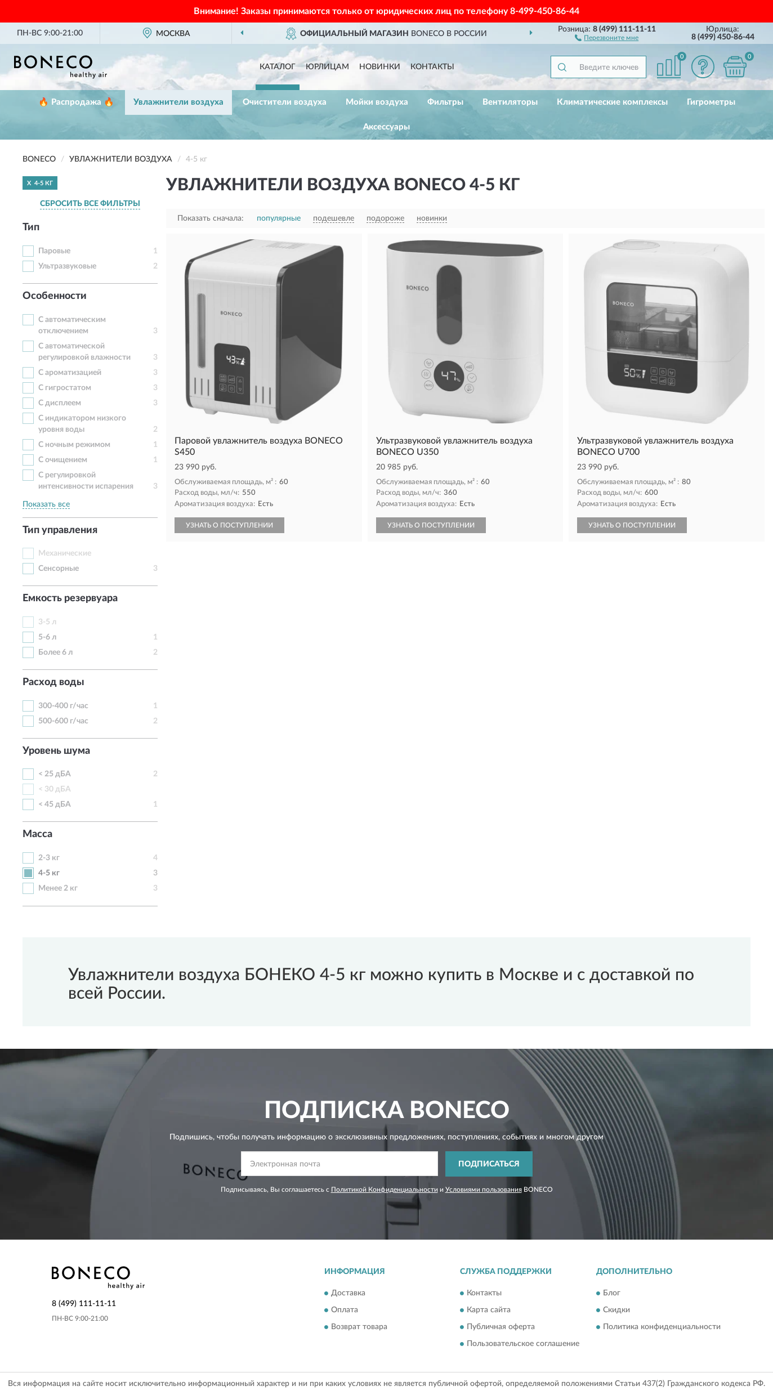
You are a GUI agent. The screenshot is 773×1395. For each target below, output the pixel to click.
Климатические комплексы (612, 102)
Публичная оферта (501, 1327)
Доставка (348, 1294)
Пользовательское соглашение (523, 1344)
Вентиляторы (510, 102)
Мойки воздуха (377, 102)
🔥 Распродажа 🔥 (76, 102)
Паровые (54, 251)
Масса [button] (37, 834)
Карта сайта (489, 1310)
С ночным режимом (74, 445)
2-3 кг (49, 858)
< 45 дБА (54, 804)
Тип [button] (31, 227)
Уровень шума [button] (56, 751)
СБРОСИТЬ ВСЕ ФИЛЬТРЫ (90, 204)
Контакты (432, 67)
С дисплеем (59, 403)
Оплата (344, 1310)
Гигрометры (711, 102)
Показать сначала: (210, 218)
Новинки (379, 67)
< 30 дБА (54, 789)
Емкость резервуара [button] (70, 598)
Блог (611, 1294)
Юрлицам (327, 67)
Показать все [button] (46, 504)
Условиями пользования (483, 1189)
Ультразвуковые (67, 266)
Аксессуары (386, 127)
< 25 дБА (54, 774)
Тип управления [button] (60, 530)
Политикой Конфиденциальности (384, 1189)
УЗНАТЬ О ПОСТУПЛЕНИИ (229, 525)
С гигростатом (64, 388)
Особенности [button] (55, 296)
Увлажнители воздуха (178, 102)
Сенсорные (58, 569)
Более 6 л (55, 652)
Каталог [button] (278, 67)
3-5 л (47, 622)
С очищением (62, 460)
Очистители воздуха (285, 102)
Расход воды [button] (53, 682)
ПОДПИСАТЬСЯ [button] (489, 1164)
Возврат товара (359, 1327)
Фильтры (445, 102)
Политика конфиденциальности (662, 1327)
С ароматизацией (69, 373)
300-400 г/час (63, 706)
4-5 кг (49, 873)
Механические (64, 553)
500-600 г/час (63, 721)
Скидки (616, 1310)
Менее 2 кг (58, 888)
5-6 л (47, 637)
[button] (606, 37)
